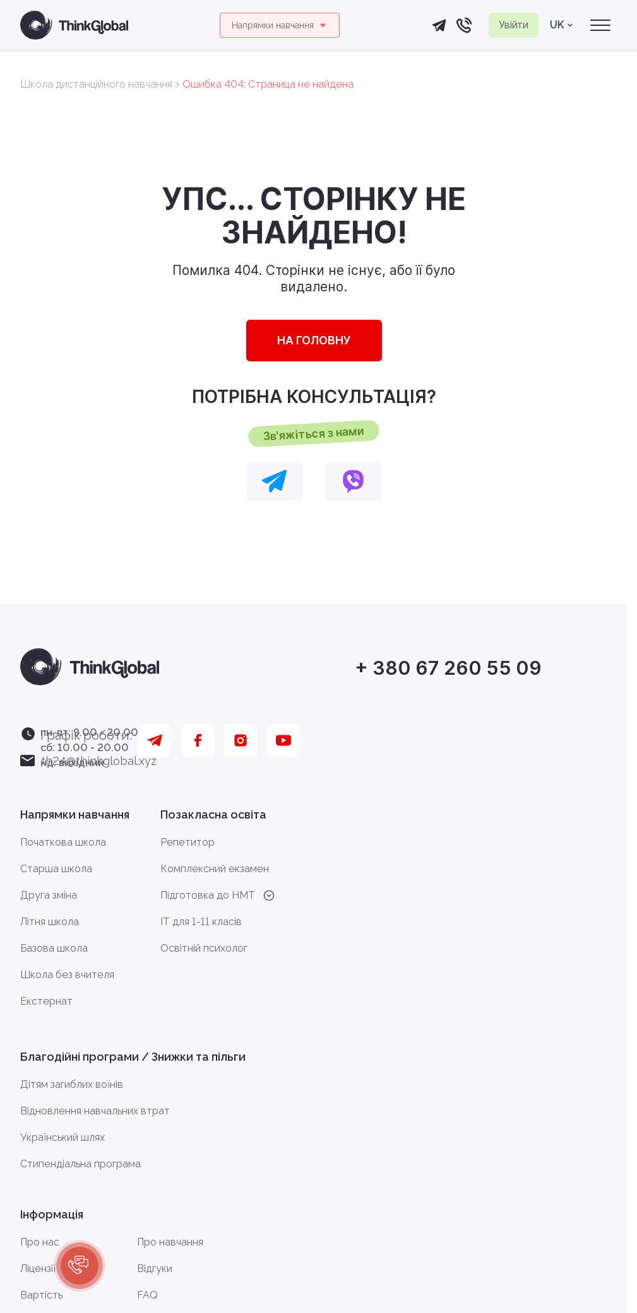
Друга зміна (48, 895)
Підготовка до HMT (217, 895)
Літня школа (49, 922)
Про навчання (170, 1242)
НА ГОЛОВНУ (314, 340)
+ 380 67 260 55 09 (448, 668)
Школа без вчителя (67, 975)
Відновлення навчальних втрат (95, 1111)
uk (561, 25)
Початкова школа (63, 842)
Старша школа (56, 869)
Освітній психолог (203, 948)
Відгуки (154, 1269)
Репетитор (187, 842)
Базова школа (54, 948)
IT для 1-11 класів (201, 922)
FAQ (147, 1295)
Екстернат (46, 1001)
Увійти (513, 24)
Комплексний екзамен (214, 869)
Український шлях (62, 1137)
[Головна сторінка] (74, 25)
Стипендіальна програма (80, 1164)
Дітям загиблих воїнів (71, 1084)
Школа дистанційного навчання (96, 84)
